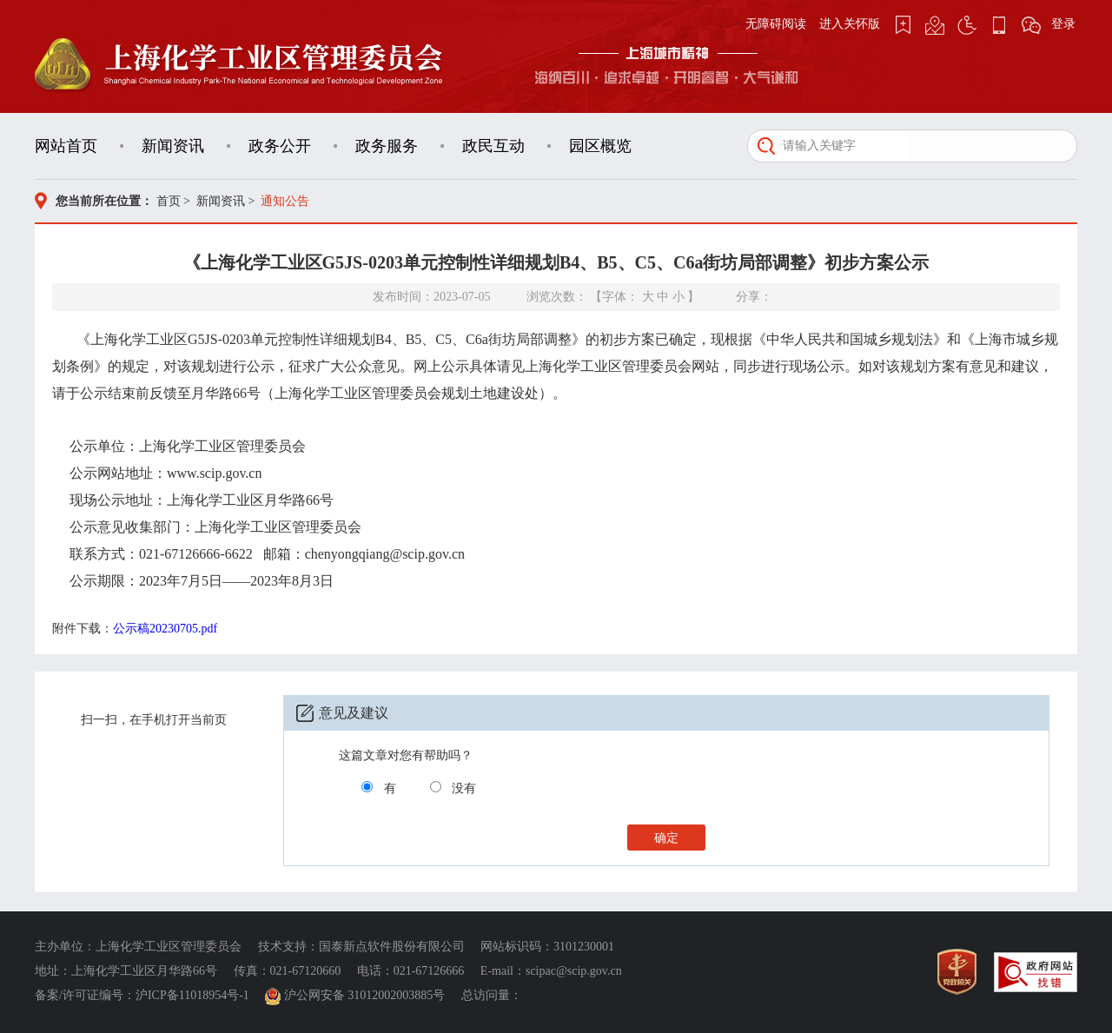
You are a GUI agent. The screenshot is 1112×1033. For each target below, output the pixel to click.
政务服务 (386, 146)
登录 (1063, 23)
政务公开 (279, 146)
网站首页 (66, 146)
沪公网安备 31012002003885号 (356, 995)
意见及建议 (353, 712)
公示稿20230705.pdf (165, 628)
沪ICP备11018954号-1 (192, 995)
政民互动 (493, 146)
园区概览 (600, 146)
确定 (666, 837)
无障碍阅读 (775, 23)
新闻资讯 (173, 146)
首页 (168, 201)
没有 (464, 788)
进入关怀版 (849, 23)
